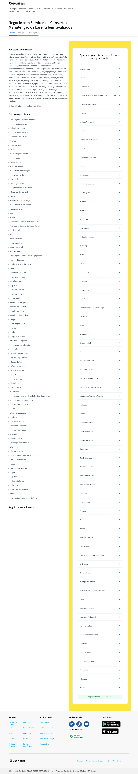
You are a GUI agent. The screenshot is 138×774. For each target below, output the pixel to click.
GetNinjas (13, 8)
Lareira (38, 8)
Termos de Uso (97, 761)
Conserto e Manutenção (52, 8)
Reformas (27, 733)
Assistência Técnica (13, 723)
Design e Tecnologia (13, 745)
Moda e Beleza (28, 728)
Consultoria (13, 738)
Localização (32, 32)
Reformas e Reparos (26, 8)
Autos (11, 733)
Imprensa (80, 761)
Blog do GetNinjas (46, 733)
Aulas (11, 728)
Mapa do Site (44, 744)
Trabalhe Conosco (46, 728)
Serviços (21, 32)
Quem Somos (44, 722)
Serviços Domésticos (27, 745)
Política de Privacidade (112, 761)
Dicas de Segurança (47, 738)
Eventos (26, 722)
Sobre (12, 32)
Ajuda (88, 761)
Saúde (25, 738)
